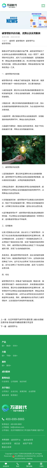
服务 (4, 362)
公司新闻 (14, 381)
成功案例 (6, 372)
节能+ (9, 356)
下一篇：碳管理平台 (9, 326)
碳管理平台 (30, 41)
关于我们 (6, 388)
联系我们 (14, 395)
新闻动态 (6, 378)
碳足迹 (17, 443)
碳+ (3, 346)
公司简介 (5, 391)
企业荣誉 (32, 391)
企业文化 (14, 391)
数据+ (9, 346)
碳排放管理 (28, 440)
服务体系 (5, 395)
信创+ (15, 356)
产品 (4, 342)
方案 (4, 352)
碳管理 (12, 41)
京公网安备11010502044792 (24, 456)
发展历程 (23, 391)
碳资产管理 (27, 443)
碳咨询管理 (6, 443)
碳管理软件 (20, 41)
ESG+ (15, 346)
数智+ (9, 365)
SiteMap (30, 458)
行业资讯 (5, 381)
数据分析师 (6, 447)
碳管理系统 (6, 43)
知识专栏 (23, 381)
